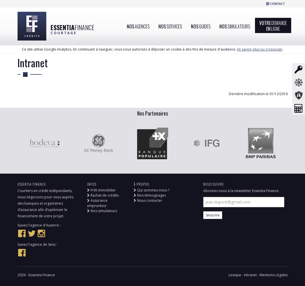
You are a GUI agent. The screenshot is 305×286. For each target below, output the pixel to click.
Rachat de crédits (103, 195)
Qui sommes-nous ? (151, 190)
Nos (138, 26)
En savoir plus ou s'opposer (260, 49)
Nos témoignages (150, 195)
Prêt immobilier (101, 190)
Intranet (251, 274)
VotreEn (273, 26)
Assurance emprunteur (97, 203)
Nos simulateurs (102, 210)
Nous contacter (148, 200)
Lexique (235, 274)
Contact (275, 4)
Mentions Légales (274, 274)
